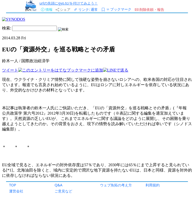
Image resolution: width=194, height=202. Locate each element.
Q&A (58, 185)
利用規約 (153, 185)
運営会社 (16, 191)
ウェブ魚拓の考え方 (116, 185)
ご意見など (63, 191)
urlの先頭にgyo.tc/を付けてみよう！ (68, 3)
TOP (12, 185)
